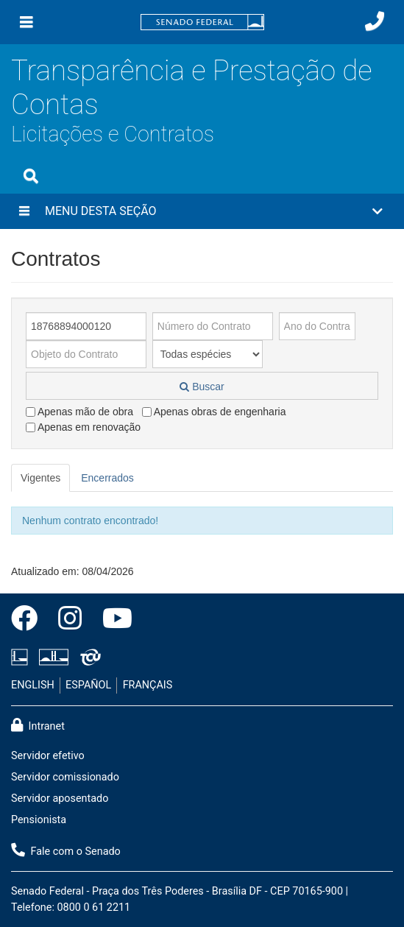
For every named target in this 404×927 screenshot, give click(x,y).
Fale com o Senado (66, 850)
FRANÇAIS (148, 685)
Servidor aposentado (59, 798)
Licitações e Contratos (112, 134)
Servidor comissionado (65, 777)
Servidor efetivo (48, 756)
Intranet (38, 725)
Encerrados (107, 478)
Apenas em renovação (83, 427)
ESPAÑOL (88, 685)
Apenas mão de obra (79, 411)
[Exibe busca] (31, 176)
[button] (202, 211)
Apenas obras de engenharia (214, 411)
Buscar (202, 386)
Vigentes (40, 478)
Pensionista (38, 820)
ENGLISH (32, 685)
